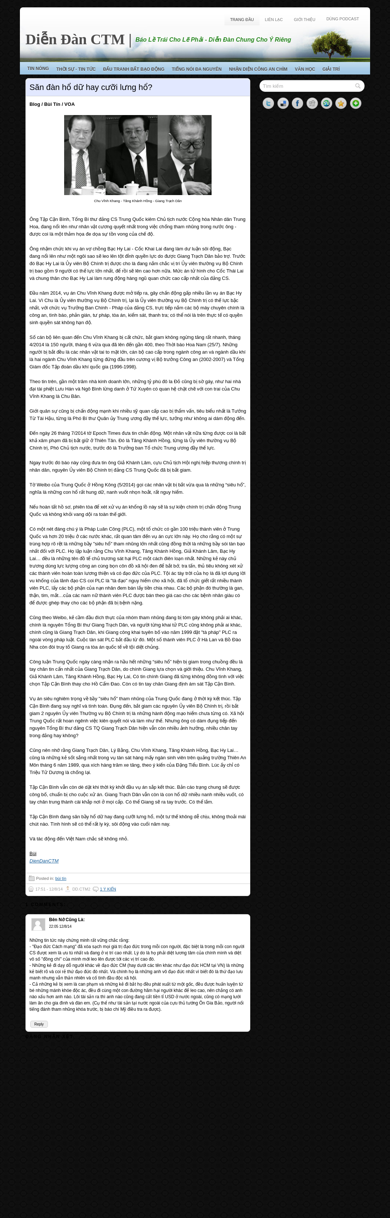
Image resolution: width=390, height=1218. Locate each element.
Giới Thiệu (304, 19)
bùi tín (60, 878)
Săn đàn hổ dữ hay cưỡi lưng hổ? (90, 87)
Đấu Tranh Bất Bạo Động (133, 69)
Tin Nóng (38, 68)
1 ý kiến (108, 889)
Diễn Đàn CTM (75, 39)
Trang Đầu (242, 19)
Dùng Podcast (342, 19)
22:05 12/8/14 (60, 926)
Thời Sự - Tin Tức (76, 69)
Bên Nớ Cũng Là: (67, 919)
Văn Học (305, 69)
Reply (39, 1024)
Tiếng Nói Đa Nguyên (197, 69)
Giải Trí (331, 69)
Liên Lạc (274, 19)
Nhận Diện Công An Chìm (258, 69)
